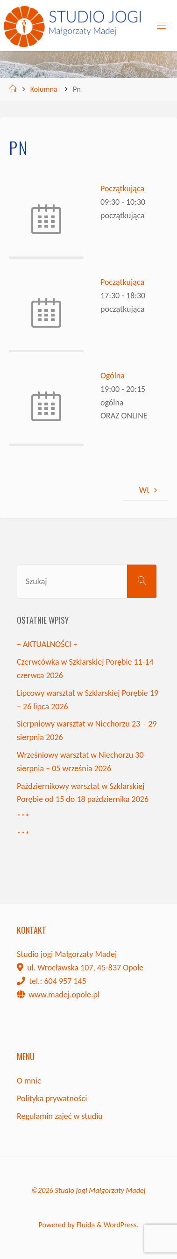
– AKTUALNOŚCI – (47, 644)
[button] (15, 14)
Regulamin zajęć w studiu (60, 1116)
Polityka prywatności (52, 1098)
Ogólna (112, 375)
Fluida (85, 1224)
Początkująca (122, 188)
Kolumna (43, 89)
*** (23, 817)
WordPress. (121, 1224)
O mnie (29, 1081)
